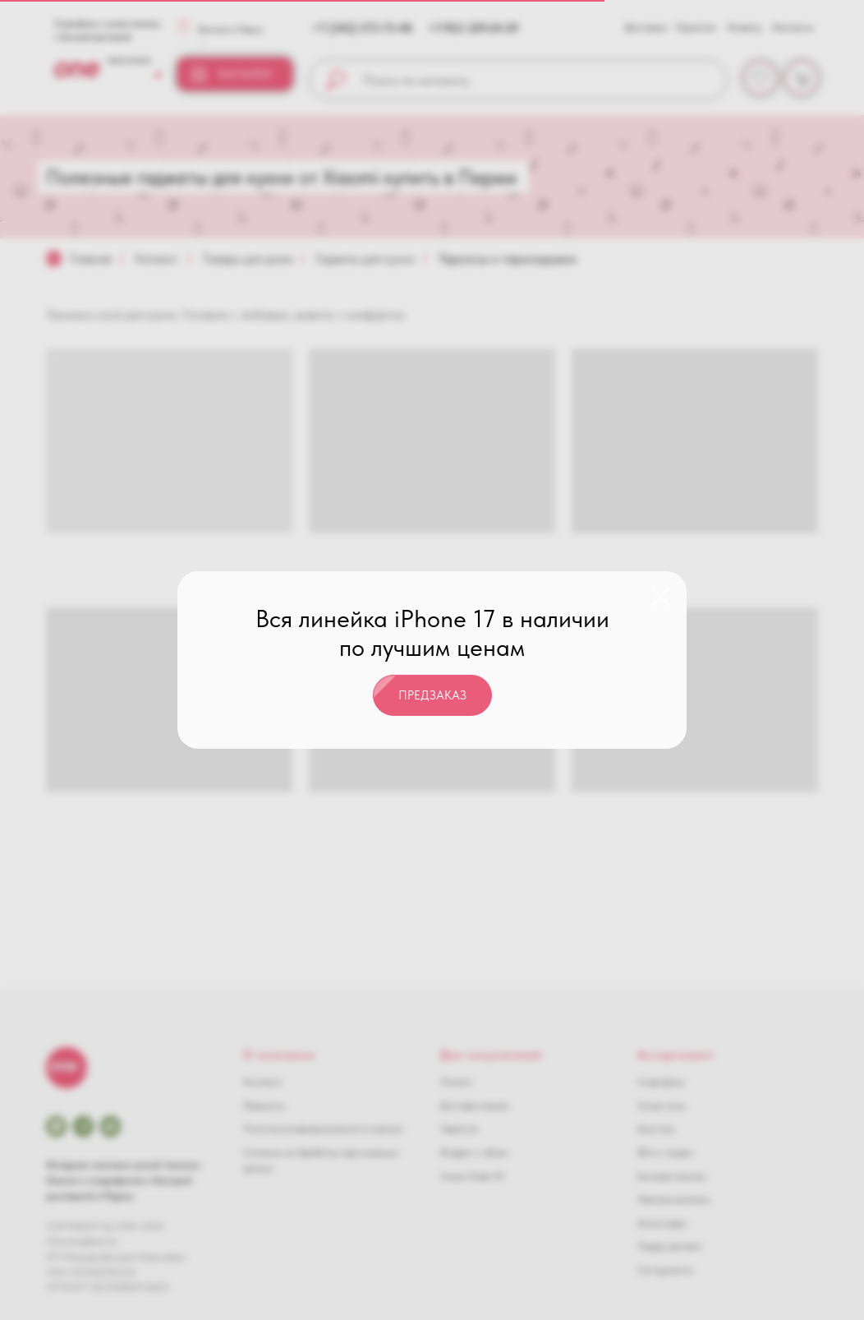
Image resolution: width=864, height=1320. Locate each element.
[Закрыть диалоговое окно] (660, 597)
